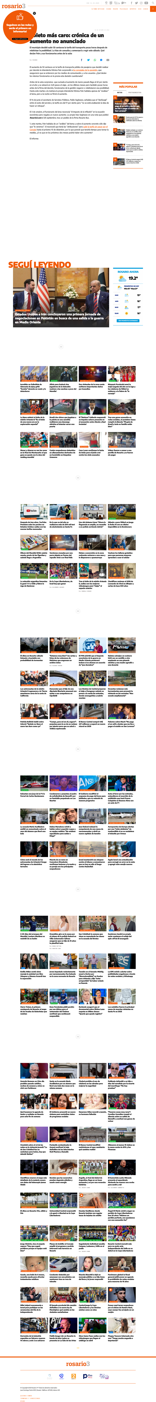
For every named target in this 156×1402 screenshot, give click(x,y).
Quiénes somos (26, 1396)
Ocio (139, 9)
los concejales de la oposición (85, 70)
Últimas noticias (98, 9)
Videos (145, 9)
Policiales (124, 9)
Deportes (133, 9)
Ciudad (108, 9)
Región (115, 9)
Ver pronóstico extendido (128, 320)
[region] (78, 20)
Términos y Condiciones (30, 1398)
